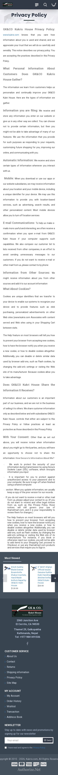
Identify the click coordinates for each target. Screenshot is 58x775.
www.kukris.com (11, 35)
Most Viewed (12, 558)
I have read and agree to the (25, 747)
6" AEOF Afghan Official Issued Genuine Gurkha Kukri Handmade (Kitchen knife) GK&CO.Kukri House (45, 575)
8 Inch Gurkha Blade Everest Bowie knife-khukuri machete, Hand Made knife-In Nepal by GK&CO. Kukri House (18, 576)
